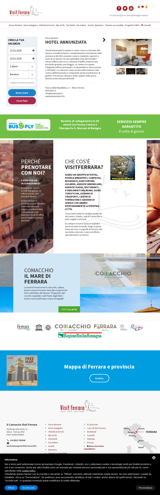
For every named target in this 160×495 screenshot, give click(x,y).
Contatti (91, 435)
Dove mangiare (31, 25)
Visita (69, 309)
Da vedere (81, 25)
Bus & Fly (60, 25)
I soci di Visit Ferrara (96, 428)
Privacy (90, 442)
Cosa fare (22, 100)
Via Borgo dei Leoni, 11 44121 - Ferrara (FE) (17, 430)
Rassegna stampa (140, 15)
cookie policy (28, 470)
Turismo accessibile (114, 25)
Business (99, 25)
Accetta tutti (146, 487)
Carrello (146, 25)
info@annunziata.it (53, 93)
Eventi (91, 25)
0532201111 (50, 90)
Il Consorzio (115, 15)
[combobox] (22, 66)
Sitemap (91, 438)
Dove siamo (126, 15)
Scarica (99, 378)
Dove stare (22, 92)
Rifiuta (128, 487)
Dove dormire (15, 25)
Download (91, 431)
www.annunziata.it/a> (55, 96)
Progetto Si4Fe (132, 25)
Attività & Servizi (47, 25)
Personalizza (14, 487)
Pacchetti (70, 25)
